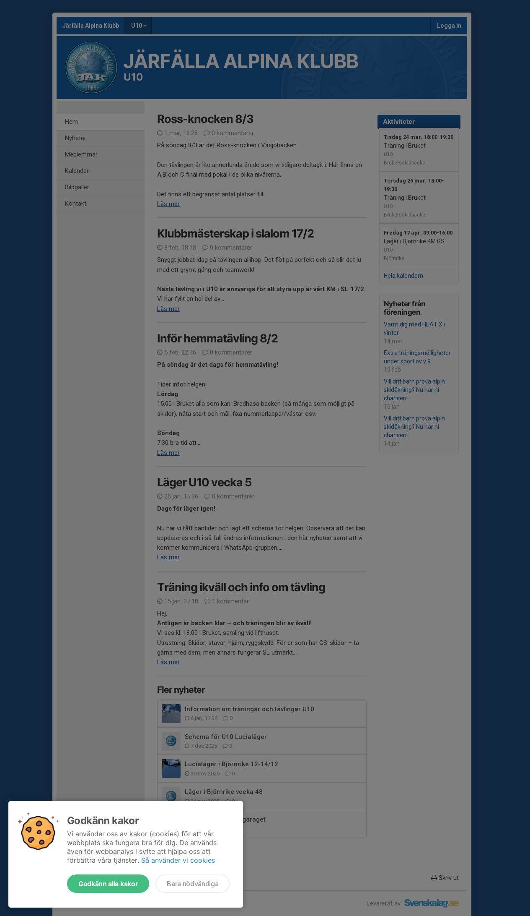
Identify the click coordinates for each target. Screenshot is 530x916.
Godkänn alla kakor (108, 883)
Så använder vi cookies (178, 860)
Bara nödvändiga (192, 883)
